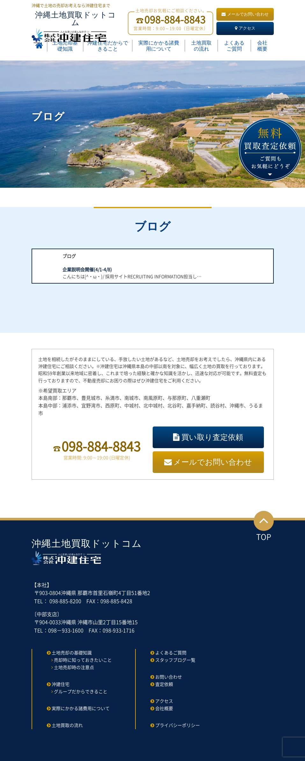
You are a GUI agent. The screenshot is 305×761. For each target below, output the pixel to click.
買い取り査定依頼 (208, 437)
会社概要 (262, 46)
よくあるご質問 (234, 46)
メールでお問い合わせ (245, 14)
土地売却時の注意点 (74, 667)
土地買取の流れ (201, 46)
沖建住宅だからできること (107, 46)
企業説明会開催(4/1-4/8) (87, 269)
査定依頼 (164, 684)
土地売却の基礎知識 (72, 652)
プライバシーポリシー (177, 725)
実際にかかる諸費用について (158, 46)
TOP (264, 526)
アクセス (245, 28)
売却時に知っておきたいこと (83, 660)
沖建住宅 (60, 684)
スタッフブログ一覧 (175, 660)
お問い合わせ (168, 676)
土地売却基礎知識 (65, 46)
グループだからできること (80, 691)
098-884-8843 (101, 446)
